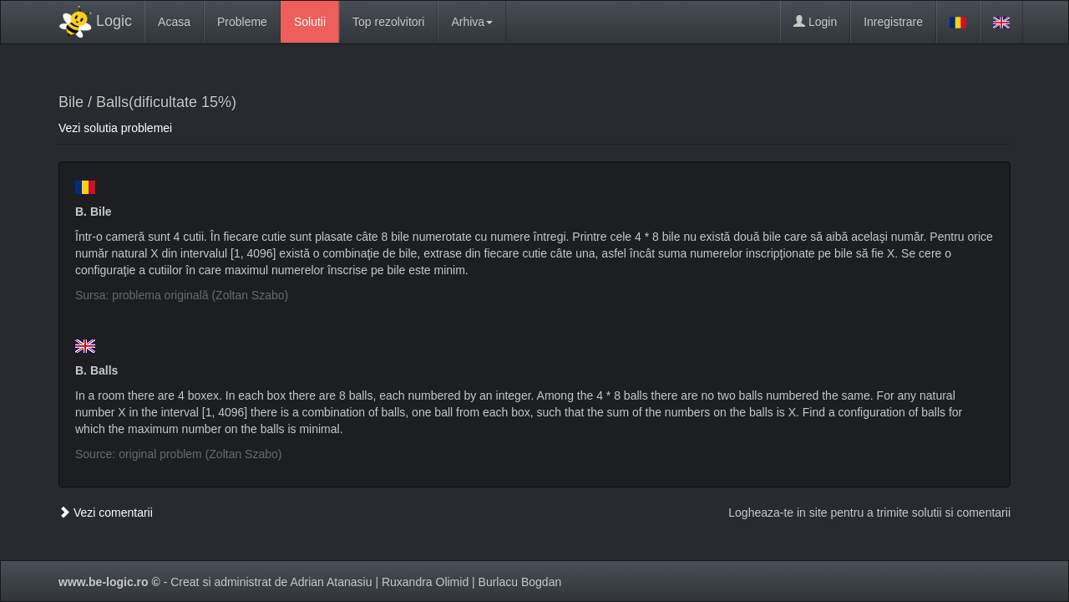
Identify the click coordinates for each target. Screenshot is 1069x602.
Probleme (242, 21)
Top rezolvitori (388, 21)
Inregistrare (893, 21)
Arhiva (472, 21)
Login (815, 21)
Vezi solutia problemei (115, 128)
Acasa (174, 21)
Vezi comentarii (105, 512)
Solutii (310, 21)
